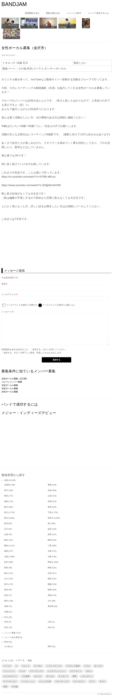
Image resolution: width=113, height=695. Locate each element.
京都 (49, 540)
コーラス (7, 655)
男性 (49, 635)
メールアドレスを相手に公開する (21, 294)
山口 (6, 568)
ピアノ (92, 670)
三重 (49, 535)
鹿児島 (50, 595)
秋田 (6, 485)
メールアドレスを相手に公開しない (58, 294)
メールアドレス (8, 283)
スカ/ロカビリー (10, 665)
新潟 (6, 512)
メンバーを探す (74, 13)
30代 (6, 616)
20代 (6, 611)
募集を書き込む (53, 13)
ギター (102, 670)
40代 (50, 616)
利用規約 (5, 338)
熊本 (6, 590)
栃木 (6, 496)
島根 (49, 557)
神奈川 (50, 507)
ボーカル (50, 665)
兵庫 (49, 546)
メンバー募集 (10, 622)
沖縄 (6, 601)
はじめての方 (7, 687)
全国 (6, 469)
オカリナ (38, 665)
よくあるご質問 (59, 687)
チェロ (22, 660)
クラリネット (76, 660)
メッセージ (6, 301)
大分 (49, 590)
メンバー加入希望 (11, 626)
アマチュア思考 (73, 655)
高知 (6, 579)
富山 (49, 512)
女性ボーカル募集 (9, 374)
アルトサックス (62, 670)
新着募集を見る (32, 13)
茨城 (49, 490)
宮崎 (6, 595)
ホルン (89, 660)
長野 (49, 524)
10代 (50, 611)
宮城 (49, 479)
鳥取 (6, 557)
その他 (7, 635)
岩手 (6, 479)
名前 (3, 273)
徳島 (49, 568)
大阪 (6, 546)
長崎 (49, 584)
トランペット (9, 660)
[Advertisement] (56, 233)
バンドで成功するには (98, 13)
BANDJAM (14, 4)
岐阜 (6, 529)
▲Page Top (104, 684)
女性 (5, 675)
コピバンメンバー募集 (11, 371)
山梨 (6, 524)
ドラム (87, 655)
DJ (16, 655)
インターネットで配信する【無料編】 (65, 26)
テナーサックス (36, 660)
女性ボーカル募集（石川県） (14, 368)
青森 (49, 474)
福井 (49, 518)
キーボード (63, 665)
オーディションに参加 (46, 27)
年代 (6, 606)
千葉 (49, 501)
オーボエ (38, 655)
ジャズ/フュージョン (56, 660)
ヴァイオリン (79, 670)
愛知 (6, 535)
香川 (6, 573)
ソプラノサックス (54, 655)
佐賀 (6, 584)
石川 (6, 518)
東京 (6, 507)
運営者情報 (40, 687)
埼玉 (6, 501)
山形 (49, 485)
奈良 (6, 551)
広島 (49, 562)
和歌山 (50, 551)
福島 (6, 490)
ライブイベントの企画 (27, 27)
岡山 (6, 562)
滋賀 (6, 540)
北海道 (7, 474)
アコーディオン (10, 670)
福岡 (49, 579)
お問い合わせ (79, 687)
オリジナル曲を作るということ (9, 26)
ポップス (98, 655)
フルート (26, 655)
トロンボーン (87, 665)
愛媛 (49, 573)
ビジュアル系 (45, 670)
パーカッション (28, 670)
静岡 (49, 529)
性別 (6, 631)
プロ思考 (26, 665)
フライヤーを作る (81, 27)
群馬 (49, 496)
